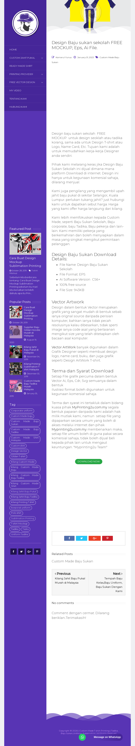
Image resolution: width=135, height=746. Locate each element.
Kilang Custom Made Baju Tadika (25, 476)
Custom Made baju (22, 416)
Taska (25, 529)
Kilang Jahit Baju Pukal (23, 491)
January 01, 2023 (85, 57)
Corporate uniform (22, 410)
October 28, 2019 (19, 270)
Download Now (89, 461)
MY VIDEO (15, 90)
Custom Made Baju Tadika (25, 430)
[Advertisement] (25, 169)
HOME (13, 49)
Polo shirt (16, 512)
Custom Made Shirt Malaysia (25, 439)
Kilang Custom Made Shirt (25, 485)
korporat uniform (20, 507)
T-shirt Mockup (19, 523)
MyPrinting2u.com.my (89, 407)
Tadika (14, 529)
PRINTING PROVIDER (21, 74)
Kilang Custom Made (23, 461)
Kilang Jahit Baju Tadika (24, 496)
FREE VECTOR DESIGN (22, 82)
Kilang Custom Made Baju (25, 468)
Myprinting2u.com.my (69, 429)
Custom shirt (18, 445)
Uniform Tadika (19, 534)
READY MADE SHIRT (20, 65)
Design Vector (19, 450)
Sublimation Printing (22, 518)
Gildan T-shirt (18, 456)
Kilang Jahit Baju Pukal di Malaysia (31, 350)
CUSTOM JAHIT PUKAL (22, 57)
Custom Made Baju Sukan (25, 422)
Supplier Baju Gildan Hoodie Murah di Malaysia (32, 331)
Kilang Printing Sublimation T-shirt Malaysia (32, 366)
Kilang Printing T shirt (22, 502)
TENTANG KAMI (18, 98)
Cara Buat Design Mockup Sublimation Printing (31, 313)
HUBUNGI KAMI (18, 106)
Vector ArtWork (64, 347)
